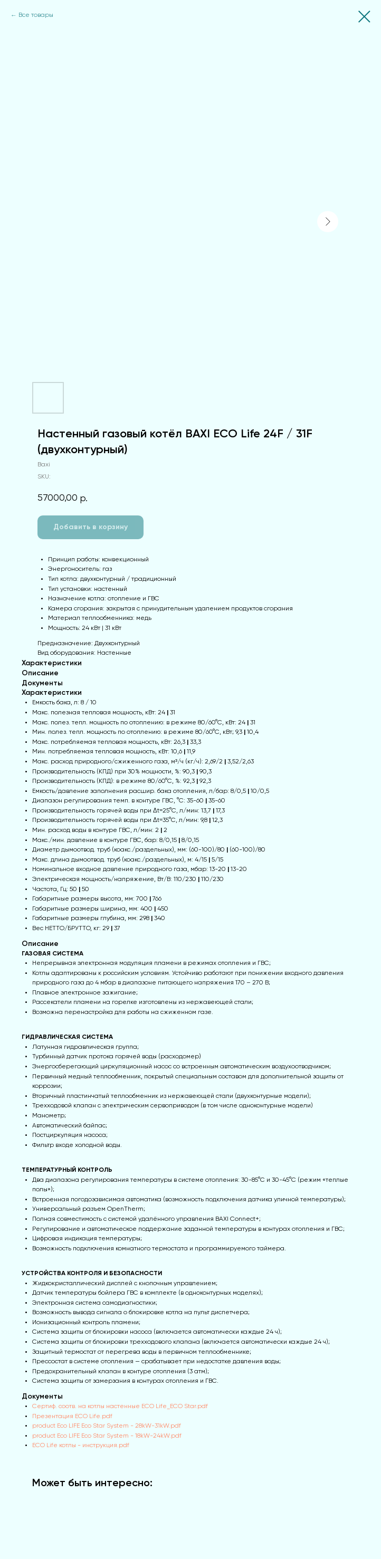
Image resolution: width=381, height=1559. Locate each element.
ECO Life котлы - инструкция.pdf (80, 1445)
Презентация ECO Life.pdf (72, 1416)
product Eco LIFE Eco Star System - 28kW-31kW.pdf (106, 1426)
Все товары (35, 15)
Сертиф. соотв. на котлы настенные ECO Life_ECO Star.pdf (120, 1406)
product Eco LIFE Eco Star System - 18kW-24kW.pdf (107, 1436)
